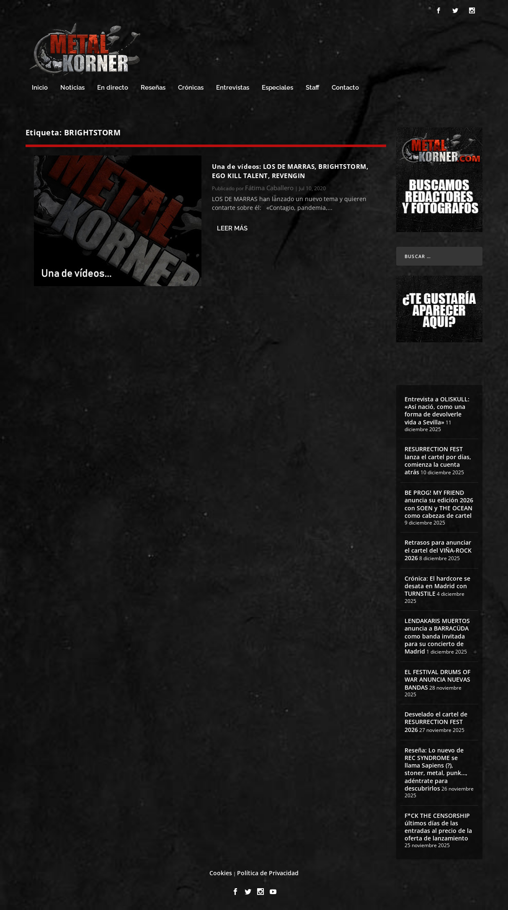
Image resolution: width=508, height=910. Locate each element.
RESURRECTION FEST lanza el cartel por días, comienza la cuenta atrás (438, 460)
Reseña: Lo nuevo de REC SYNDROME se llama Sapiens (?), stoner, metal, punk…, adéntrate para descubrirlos (436, 769)
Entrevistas (232, 87)
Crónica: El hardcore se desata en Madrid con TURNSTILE (437, 585)
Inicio (40, 87)
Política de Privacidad (268, 873)
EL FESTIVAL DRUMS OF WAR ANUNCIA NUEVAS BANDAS (437, 679)
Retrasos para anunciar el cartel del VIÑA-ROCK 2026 (438, 549)
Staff (312, 87)
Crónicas (191, 87)
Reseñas (153, 87)
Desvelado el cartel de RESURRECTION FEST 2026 (436, 721)
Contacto (345, 87)
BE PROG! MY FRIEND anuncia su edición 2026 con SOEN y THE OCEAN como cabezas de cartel (439, 504)
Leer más (232, 228)
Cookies (220, 873)
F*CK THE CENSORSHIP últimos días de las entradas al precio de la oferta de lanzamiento (438, 827)
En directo (112, 87)
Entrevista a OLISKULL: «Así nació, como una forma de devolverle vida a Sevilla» (437, 410)
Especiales (277, 87)
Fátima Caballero (269, 188)
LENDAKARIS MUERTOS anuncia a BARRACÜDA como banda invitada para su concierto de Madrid (437, 636)
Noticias (72, 87)
